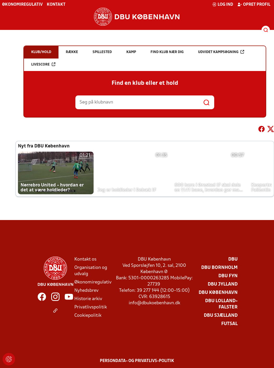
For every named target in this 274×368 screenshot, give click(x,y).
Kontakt (56, 5)
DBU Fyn (228, 276)
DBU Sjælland (221, 315)
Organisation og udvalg (90, 271)
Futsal (229, 324)
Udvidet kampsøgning (221, 52)
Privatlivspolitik (90, 307)
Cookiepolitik (87, 315)
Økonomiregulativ (22, 5)
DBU (233, 259)
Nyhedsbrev (86, 290)
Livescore (43, 64)
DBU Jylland (223, 284)
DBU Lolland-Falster (221, 304)
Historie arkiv (88, 299)
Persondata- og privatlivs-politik (137, 361)
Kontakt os (85, 259)
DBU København (218, 292)
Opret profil (253, 4)
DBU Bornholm (219, 268)
